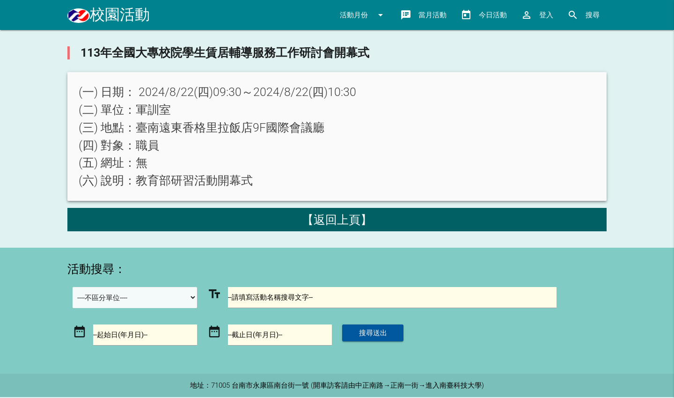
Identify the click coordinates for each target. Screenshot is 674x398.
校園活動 (108, 14)
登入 (537, 15)
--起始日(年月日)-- (121, 336)
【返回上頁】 (337, 220)
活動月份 (363, 15)
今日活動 (484, 15)
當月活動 (423, 15)
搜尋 (583, 15)
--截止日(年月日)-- (255, 336)
